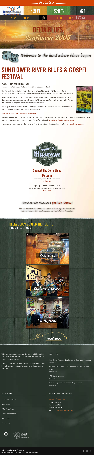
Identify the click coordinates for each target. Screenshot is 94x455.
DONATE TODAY (65, 17)
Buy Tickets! (47, 2)
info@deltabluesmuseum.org (63, 411)
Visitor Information (9, 414)
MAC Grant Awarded (56, 376)
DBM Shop (6, 418)
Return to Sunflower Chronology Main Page (19, 113)
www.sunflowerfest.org (74, 124)
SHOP (26, 17)
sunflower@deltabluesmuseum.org (63, 120)
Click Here (48, 181)
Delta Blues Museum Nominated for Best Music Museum (70, 360)
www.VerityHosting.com (32, 452)
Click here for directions (57, 399)
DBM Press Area (8, 409)
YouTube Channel (62, 203)
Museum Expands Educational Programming (65, 383)
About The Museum (9, 399)
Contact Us (6, 423)
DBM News (6, 404)
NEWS (14, 17)
